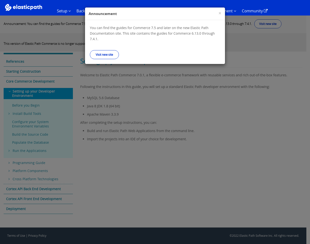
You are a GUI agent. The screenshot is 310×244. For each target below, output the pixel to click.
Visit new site (104, 54)
